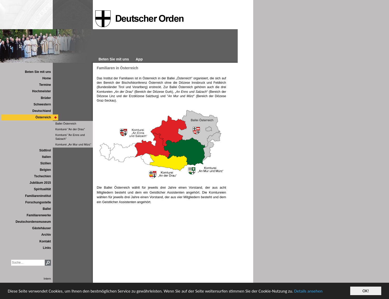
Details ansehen (308, 291)
